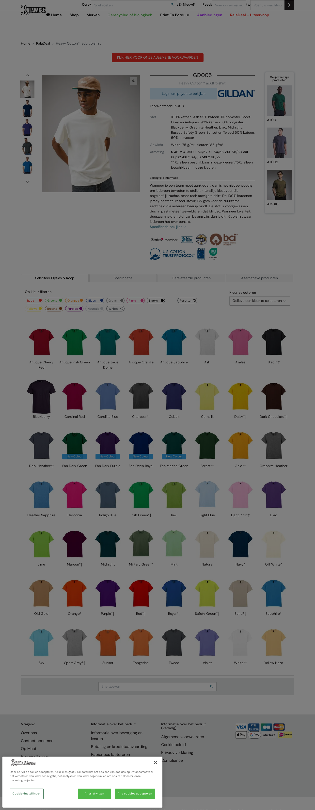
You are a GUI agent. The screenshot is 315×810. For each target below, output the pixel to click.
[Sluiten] (155, 762)
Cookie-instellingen (27, 793)
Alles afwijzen (94, 793)
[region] (82, 782)
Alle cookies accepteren (135, 793)
